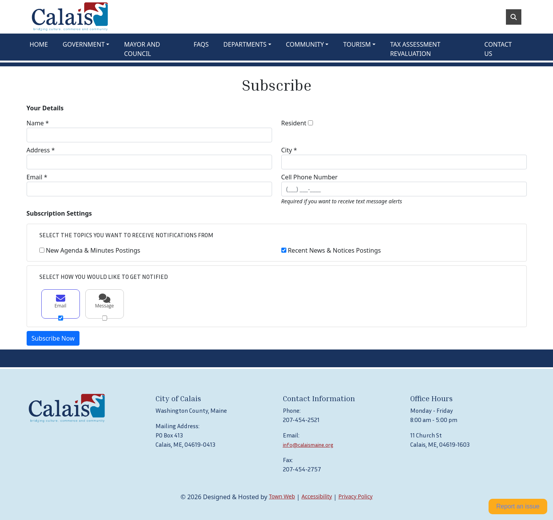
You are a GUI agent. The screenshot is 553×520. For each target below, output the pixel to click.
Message (105, 301)
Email (61, 301)
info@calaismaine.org (308, 444)
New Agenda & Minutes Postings (93, 250)
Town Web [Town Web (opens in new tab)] (282, 496)
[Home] (69, 17)
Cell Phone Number (309, 177)
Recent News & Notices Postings (334, 250)
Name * (38, 123)
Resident (293, 123)
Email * (37, 177)
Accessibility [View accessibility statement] (316, 496)
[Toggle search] (513, 17)
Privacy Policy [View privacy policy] (355, 496)
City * (289, 150)
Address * (41, 150)
